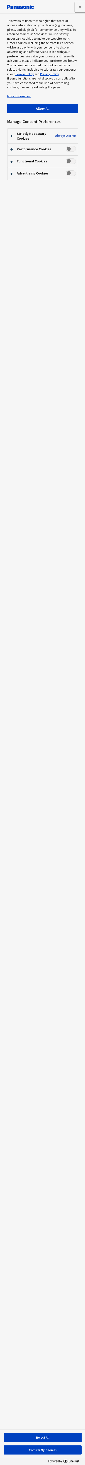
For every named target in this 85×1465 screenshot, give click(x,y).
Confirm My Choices (43, 1450)
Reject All (42, 1437)
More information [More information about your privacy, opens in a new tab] (19, 96)
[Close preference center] (80, 7)
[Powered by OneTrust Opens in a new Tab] (65, 1462)
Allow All (42, 108)
